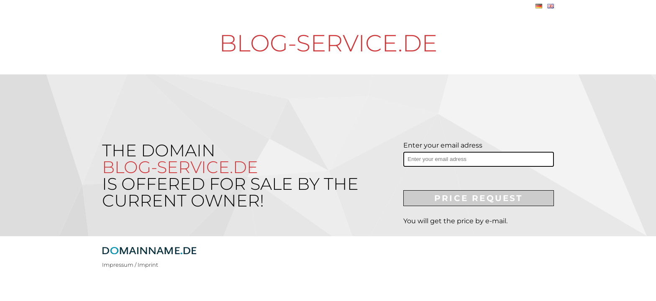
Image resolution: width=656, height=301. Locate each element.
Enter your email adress (442, 145)
